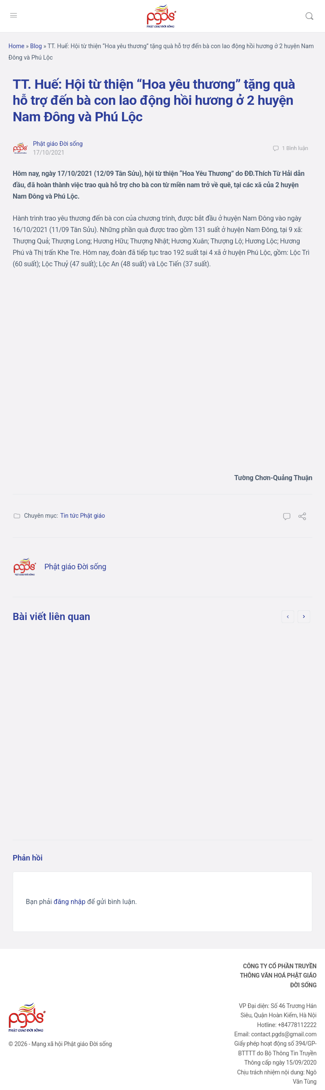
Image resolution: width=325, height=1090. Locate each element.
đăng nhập (69, 902)
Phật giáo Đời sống (58, 143)
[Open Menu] (13, 15)
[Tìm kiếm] (309, 16)
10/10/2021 (214, 749)
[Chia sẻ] (302, 518)
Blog (36, 46)
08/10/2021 (60, 737)
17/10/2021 (49, 152)
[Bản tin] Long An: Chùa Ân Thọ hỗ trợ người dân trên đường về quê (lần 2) (236, 663)
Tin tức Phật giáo (82, 515)
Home (16, 46)
